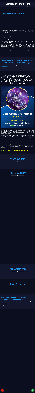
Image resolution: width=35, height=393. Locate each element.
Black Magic (26, 75)
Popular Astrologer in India (23, 81)
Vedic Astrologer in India (20, 78)
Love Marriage (17, 75)
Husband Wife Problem (18, 76)
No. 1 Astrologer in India (26, 82)
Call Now (4, 67)
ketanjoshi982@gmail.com (8, 1)
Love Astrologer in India (17, 83)
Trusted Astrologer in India (9, 82)
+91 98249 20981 (17, 1)
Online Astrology (6, 78)
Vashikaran (6, 76)
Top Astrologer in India (20, 79)
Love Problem (8, 75)
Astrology (29, 76)
